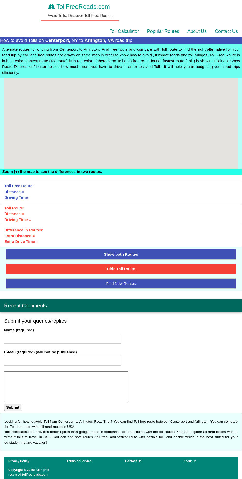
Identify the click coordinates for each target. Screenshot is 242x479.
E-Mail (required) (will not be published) (40, 352)
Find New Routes (121, 283)
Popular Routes (163, 31)
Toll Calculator (124, 31)
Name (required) (19, 330)
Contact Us (226, 31)
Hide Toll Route (121, 269)
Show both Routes (121, 254)
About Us (197, 31)
